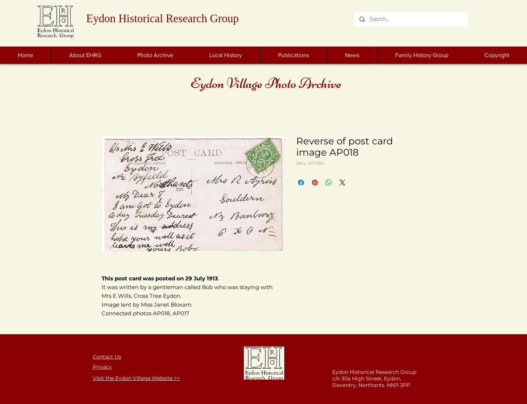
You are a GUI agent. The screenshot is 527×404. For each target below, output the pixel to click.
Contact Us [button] (107, 356)
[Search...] (411, 19)
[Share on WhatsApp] (328, 182)
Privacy (102, 367)
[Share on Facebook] (301, 182)
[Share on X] (342, 182)
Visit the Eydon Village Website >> (136, 378)
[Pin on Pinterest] (314, 182)
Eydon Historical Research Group (162, 18)
